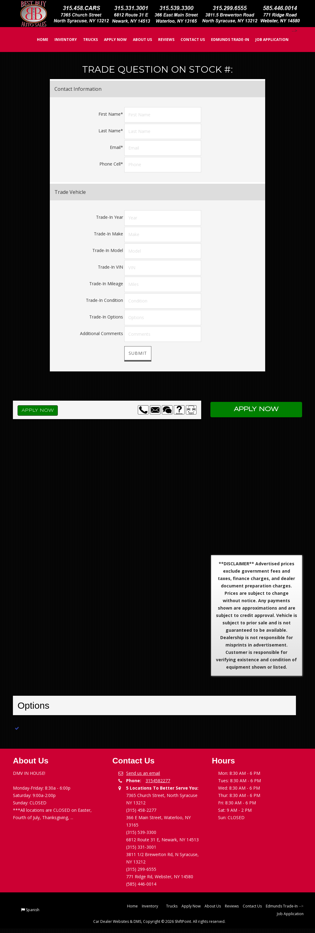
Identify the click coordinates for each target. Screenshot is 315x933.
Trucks (86, 39)
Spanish (32, 909)
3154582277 (158, 780)
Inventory (61, 39)
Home (38, 39)
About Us (138, 39)
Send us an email (143, 773)
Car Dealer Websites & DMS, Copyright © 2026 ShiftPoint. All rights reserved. (159, 921)
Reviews (162, 39)
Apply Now (111, 39)
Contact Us (188, 39)
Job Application (267, 39)
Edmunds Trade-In (226, 39)
